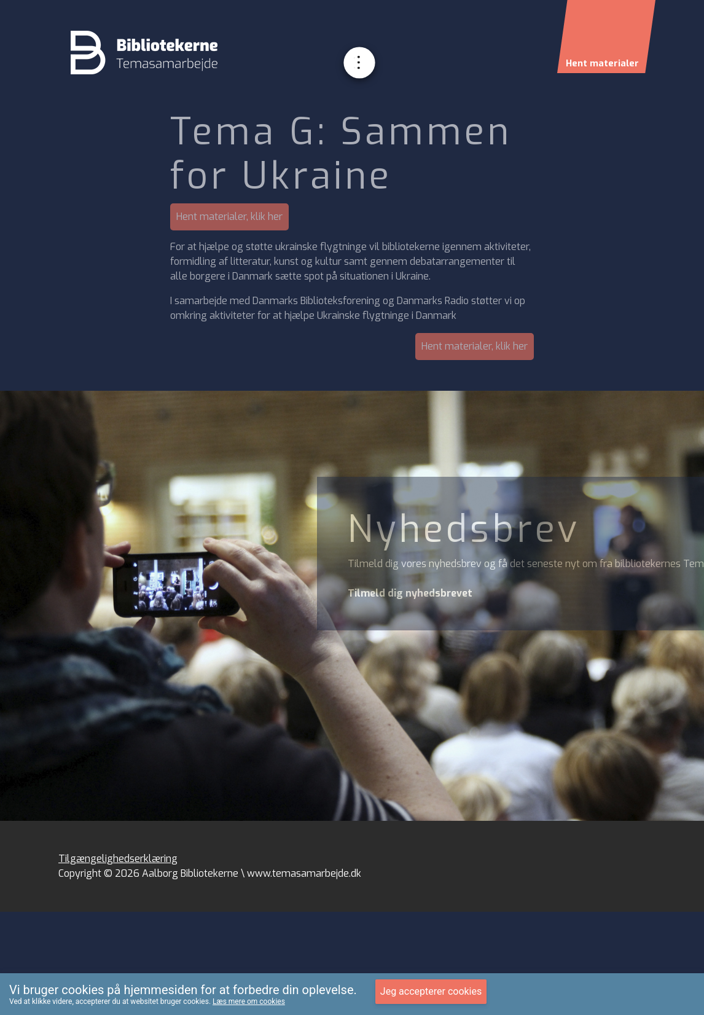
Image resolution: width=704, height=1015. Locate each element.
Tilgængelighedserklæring (118, 858)
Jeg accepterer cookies (431, 991)
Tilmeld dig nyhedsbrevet (410, 593)
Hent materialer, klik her (229, 216)
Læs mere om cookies (249, 1001)
